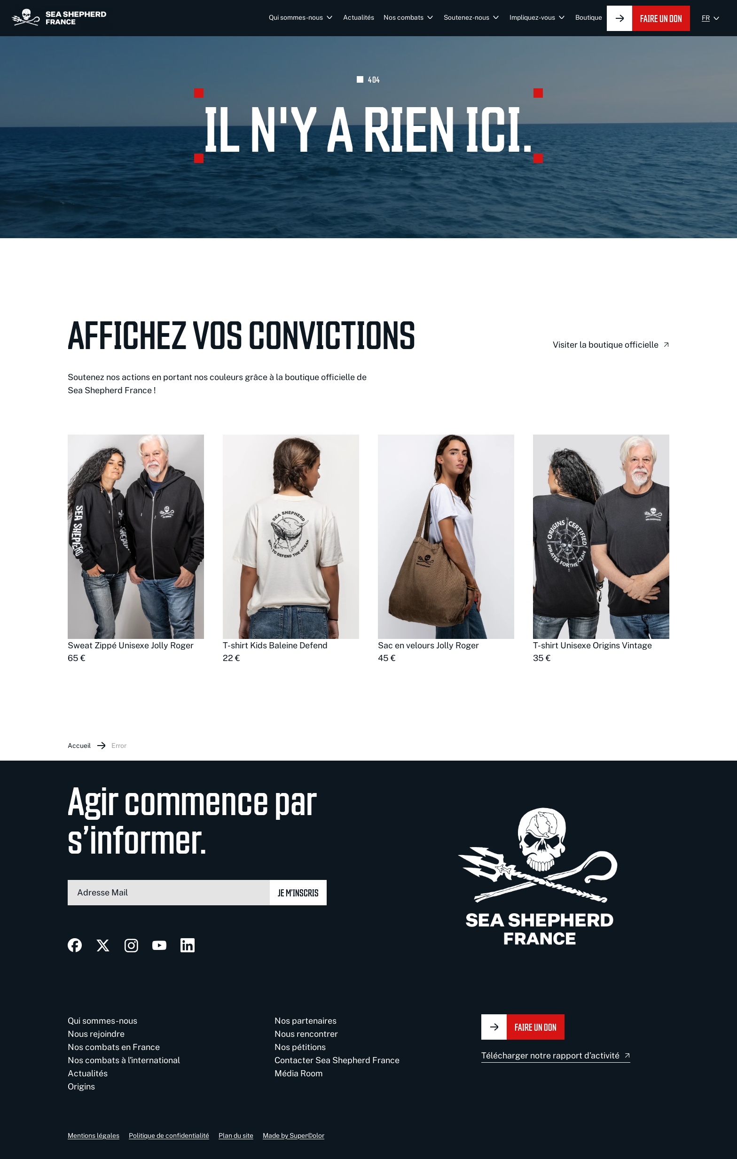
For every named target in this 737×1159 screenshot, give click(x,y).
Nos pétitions (300, 1047)
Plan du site (236, 1135)
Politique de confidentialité (169, 1135)
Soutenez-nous (466, 17)
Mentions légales (93, 1135)
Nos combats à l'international (124, 1060)
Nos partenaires (305, 1021)
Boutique (588, 17)
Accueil (79, 745)
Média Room (298, 1073)
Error (118, 745)
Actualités (358, 17)
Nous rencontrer (306, 1034)
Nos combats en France (114, 1047)
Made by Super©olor (293, 1135)
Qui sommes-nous (296, 17)
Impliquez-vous (532, 17)
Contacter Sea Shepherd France (337, 1060)
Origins (81, 1086)
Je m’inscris (298, 892)
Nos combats (403, 17)
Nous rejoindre (96, 1034)
